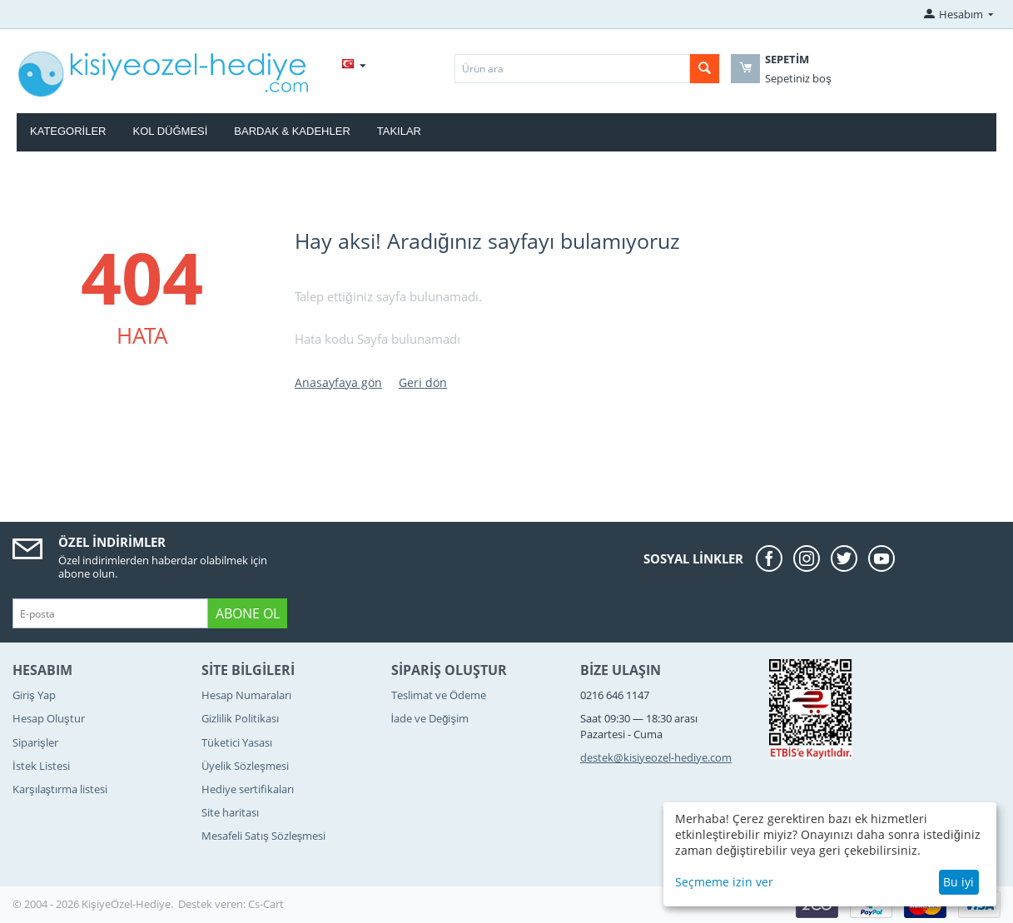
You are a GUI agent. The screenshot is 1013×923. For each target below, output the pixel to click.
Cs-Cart (266, 903)
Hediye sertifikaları (247, 789)
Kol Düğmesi (170, 131)
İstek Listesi (41, 765)
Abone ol (248, 613)
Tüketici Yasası (236, 742)
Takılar (399, 131)
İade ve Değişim (430, 718)
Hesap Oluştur (48, 718)
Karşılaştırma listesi (59, 789)
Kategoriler (68, 131)
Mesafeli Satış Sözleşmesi (263, 835)
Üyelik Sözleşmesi (245, 765)
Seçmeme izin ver (724, 882)
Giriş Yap (34, 694)
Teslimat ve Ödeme (438, 694)
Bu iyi (958, 882)
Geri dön (423, 382)
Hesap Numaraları (246, 694)
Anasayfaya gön (338, 382)
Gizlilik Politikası (240, 718)
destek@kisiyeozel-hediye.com (656, 757)
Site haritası (230, 812)
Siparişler (35, 742)
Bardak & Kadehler (292, 131)
